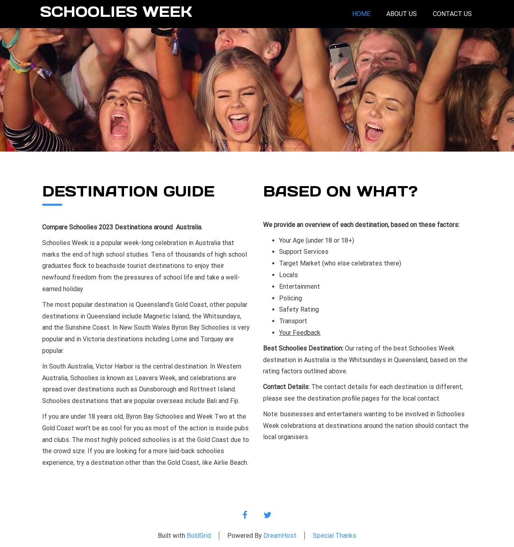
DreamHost (279, 535)
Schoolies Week (116, 12)
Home (361, 14)
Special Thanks (334, 535)
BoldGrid (199, 535)
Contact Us (452, 14)
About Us (401, 14)
